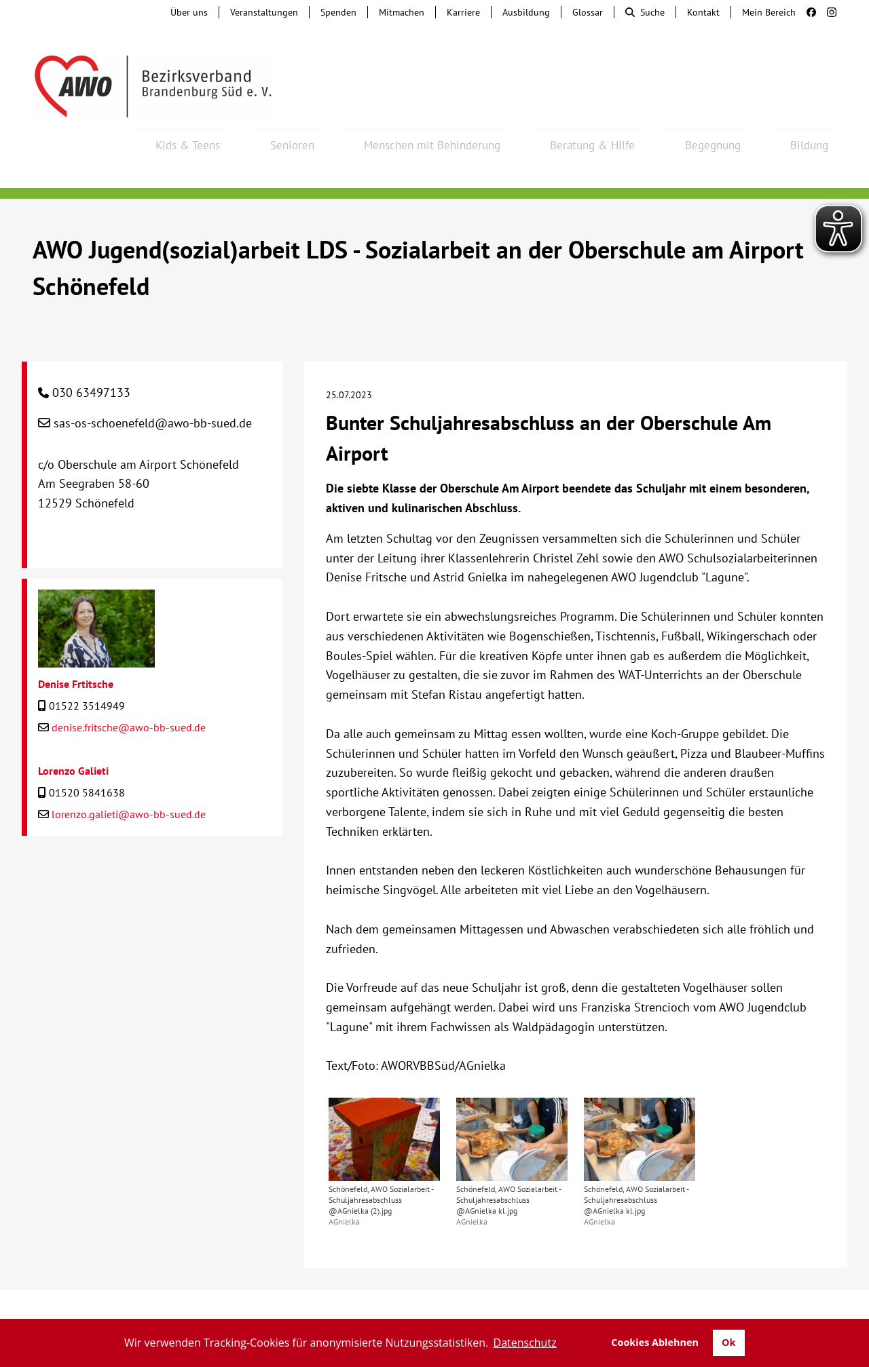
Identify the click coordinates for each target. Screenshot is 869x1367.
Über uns (189, 12)
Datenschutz (771, 1292)
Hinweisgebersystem (303, 1292)
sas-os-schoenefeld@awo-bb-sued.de (153, 386)
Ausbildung (526, 12)
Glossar (587, 12)
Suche (645, 12)
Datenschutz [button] (525, 1342)
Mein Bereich (769, 12)
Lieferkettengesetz (500, 1292)
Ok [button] (728, 1342)
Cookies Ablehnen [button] (655, 1342)
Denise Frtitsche (75, 647)
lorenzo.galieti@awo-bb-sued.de (129, 777)
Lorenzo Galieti (73, 734)
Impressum (695, 1292)
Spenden (338, 12)
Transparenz (434, 1306)
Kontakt (703, 12)
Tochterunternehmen (180, 1292)
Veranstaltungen (264, 12)
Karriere (463, 12)
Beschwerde (402, 1292)
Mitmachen (401, 12)
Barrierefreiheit (609, 1292)
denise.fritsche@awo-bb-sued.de (129, 690)
